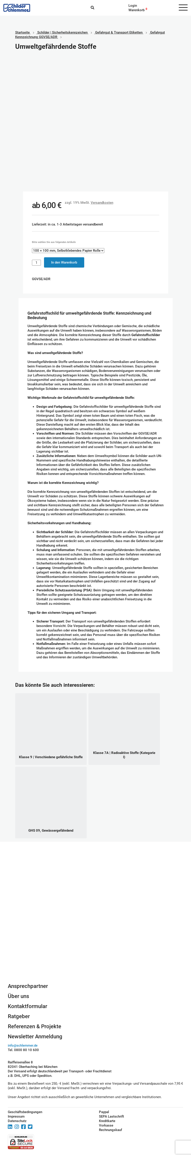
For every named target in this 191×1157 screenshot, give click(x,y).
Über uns (18, 996)
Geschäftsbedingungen (25, 1112)
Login (132, 6)
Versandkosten (102, 203)
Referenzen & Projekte (34, 1026)
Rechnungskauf (110, 1130)
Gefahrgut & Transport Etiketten (119, 32)
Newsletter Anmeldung (35, 1036)
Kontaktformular (27, 1006)
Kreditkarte (107, 1121)
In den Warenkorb (64, 262)
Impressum (16, 1116)
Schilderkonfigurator (95, 934)
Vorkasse (106, 1125)
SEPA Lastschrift (111, 1116)
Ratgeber (19, 1016)
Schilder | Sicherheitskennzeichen (62, 32)
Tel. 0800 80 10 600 (23, 1050)
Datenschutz (17, 1121)
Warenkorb (136, 10)
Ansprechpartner (28, 986)
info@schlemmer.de (23, 1045)
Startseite (22, 32)
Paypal (104, 1112)
